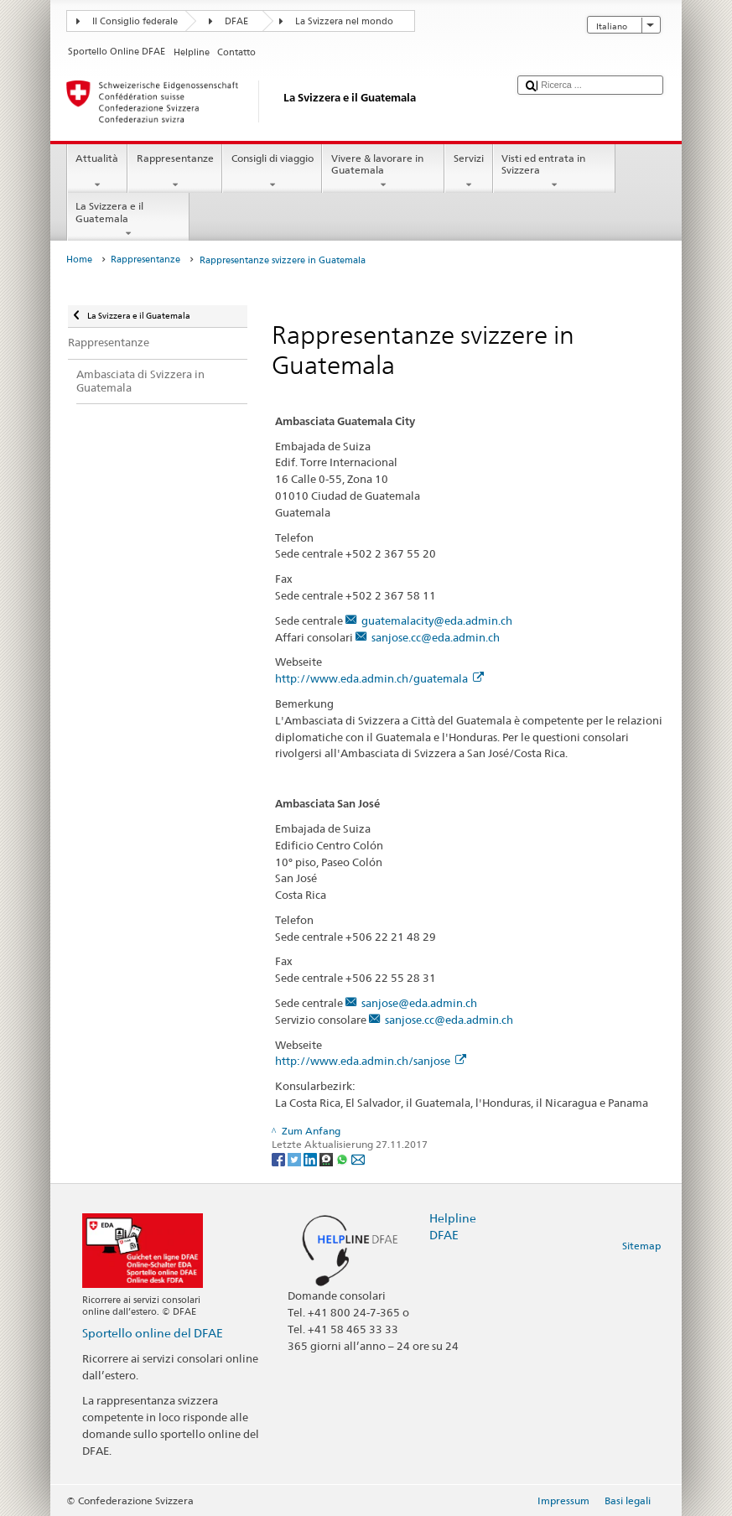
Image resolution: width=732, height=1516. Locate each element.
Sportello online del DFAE (152, 1333)
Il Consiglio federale (135, 21)
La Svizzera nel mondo (344, 21)
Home (79, 259)
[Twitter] (296, 1158)
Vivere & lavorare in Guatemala (383, 172)
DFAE (236, 21)
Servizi (468, 172)
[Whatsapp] (343, 1158)
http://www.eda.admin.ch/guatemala (379, 678)
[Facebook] (280, 1158)
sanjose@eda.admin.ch (419, 1003)
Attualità (97, 172)
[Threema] (327, 1158)
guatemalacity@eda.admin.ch (436, 620)
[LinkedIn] (311, 1158)
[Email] (358, 1158)
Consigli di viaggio (272, 172)
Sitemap (641, 1245)
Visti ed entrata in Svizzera (554, 172)
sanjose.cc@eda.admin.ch (435, 637)
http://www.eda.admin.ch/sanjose (370, 1060)
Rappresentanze (174, 172)
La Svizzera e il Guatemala (128, 220)
